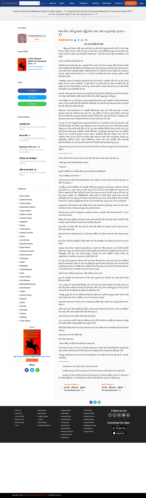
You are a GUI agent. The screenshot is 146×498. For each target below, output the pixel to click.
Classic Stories (25, 211)
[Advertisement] (32, 389)
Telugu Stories (88, 431)
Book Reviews (25, 288)
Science (23, 313)
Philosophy (24, 258)
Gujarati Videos (43, 416)
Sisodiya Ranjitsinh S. (37, 36)
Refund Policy (19, 422)
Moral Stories (25, 247)
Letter (22, 273)
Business (23, 299)
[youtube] (123, 415)
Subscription (106, 3)
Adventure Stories (27, 251)
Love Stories (25, 240)
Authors (40, 419)
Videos (72, 3)
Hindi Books (65, 413)
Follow (37, 39)
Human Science (26, 255)
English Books (65, 410)
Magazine (23, 222)
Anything (23, 317)
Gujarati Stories (89, 413)
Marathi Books (66, 419)
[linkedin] (128, 415)
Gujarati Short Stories (35, 69)
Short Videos (42, 422)
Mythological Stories (28, 284)
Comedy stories (26, 218)
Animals (23, 306)
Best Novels (42, 413)
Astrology (23, 310)
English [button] (44, 3)
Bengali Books (66, 428)
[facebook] (110, 415)
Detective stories (26, 244)
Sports (22, 302)
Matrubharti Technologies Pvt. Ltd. (36, 495)
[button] (38, 3)
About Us (53, 3)
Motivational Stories (27, 207)
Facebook (32, 91)
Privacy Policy (19, 416)
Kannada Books (66, 434)
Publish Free (131, 3)
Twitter (32, 97)
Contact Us (119, 3)
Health (22, 262)
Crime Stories (25, 321)
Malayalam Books (67, 431)
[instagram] (114, 415)
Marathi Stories (89, 416)
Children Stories (26, 214)
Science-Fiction (26, 295)
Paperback (84, 3)
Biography (24, 266)
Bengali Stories (89, 422)
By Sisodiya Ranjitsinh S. (36, 66)
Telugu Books (65, 425)
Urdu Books (65, 437)
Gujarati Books (66, 416)
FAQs (17, 425)
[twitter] (119, 415)
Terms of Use (19, 419)
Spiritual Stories (26, 200)
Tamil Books (65, 422)
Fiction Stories (25, 203)
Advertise (95, 3)
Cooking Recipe (26, 269)
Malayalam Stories (90, 425)
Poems (22, 225)
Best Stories (42, 410)
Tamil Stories (88, 428)
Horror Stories (25, 277)
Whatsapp (32, 104)
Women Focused (26, 233)
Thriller (22, 291)
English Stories (89, 419)
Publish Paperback (44, 425)
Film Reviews (25, 280)
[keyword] (29, 3)
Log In (141, 3)
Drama (22, 236)
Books (62, 3)
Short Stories (25, 196)
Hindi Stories (88, 410)
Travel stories (25, 229)
